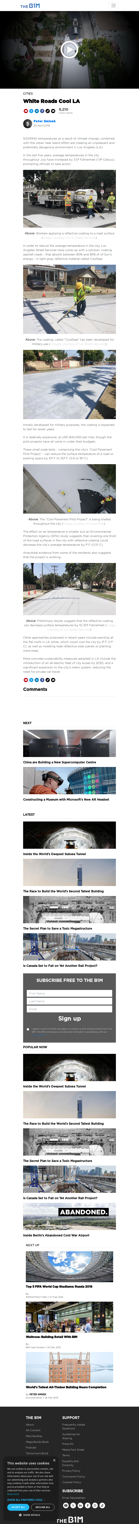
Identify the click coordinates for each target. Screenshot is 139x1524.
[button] (31, 1500)
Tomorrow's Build (37, 1453)
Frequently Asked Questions (73, 1426)
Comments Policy (73, 1476)
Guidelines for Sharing (71, 1436)
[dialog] (31, 1488)
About (30, 1424)
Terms (66, 1455)
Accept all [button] (18, 1507)
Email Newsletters (73, 1497)
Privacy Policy (38, 1035)
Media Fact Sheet (73, 1449)
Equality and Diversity (70, 1463)
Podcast (31, 1447)
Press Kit (68, 1443)
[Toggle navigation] (113, 5)
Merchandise (34, 1436)
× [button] (54, 1460)
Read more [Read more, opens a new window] (13, 1494)
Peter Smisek (45, 121)
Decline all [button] (43, 1507)
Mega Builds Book (37, 1441)
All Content (33, 1430)
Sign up (69, 1018)
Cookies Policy (71, 1482)
